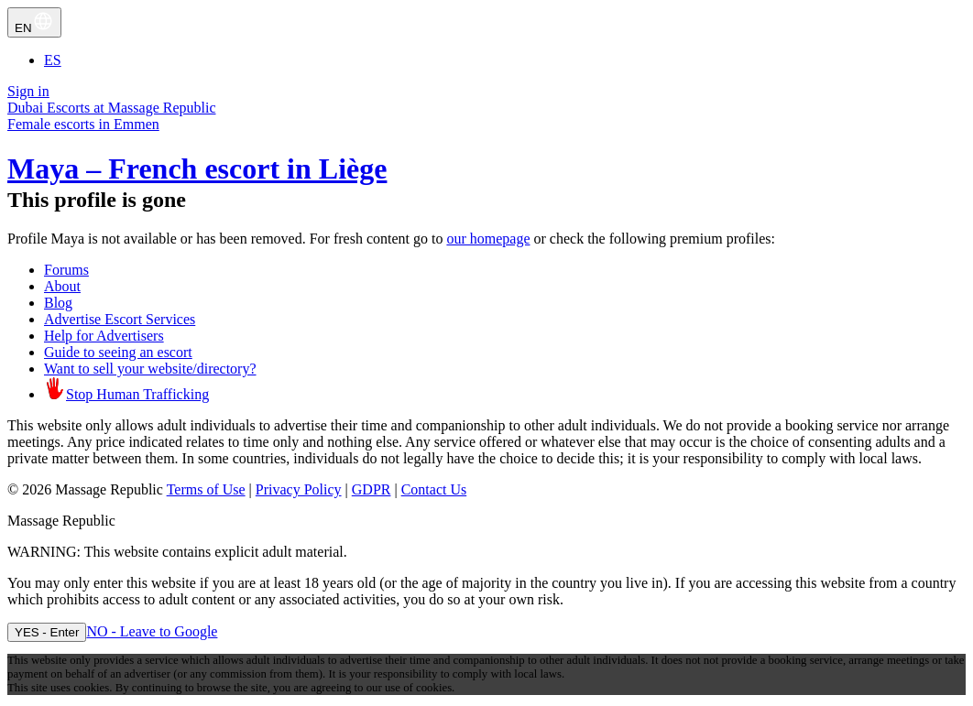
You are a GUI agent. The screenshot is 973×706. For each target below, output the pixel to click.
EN (34, 22)
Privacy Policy (299, 489)
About (62, 286)
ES (52, 60)
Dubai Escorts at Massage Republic (111, 107)
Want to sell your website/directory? (150, 368)
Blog (58, 302)
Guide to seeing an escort (118, 352)
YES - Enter (47, 632)
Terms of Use (206, 489)
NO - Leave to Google (151, 631)
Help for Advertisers (104, 335)
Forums (66, 269)
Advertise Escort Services (119, 319)
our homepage (488, 238)
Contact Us (434, 489)
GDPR (371, 489)
